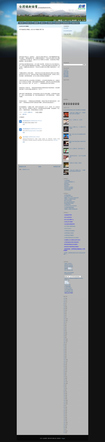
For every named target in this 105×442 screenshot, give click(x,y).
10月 (64, 301)
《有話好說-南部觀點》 (68, 188)
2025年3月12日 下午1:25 (36, 120)
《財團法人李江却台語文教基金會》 (71, 197)
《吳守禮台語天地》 (68, 270)
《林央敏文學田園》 (68, 267)
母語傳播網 (65, 76)
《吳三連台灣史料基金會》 (69, 201)
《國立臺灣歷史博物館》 (68, 203)
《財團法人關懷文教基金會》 (70, 209)
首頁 (39, 166)
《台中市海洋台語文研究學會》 (70, 205)
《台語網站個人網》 (68, 291)
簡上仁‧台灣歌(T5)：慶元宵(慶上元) (77, 148)
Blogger (63, 438)
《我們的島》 (66, 183)
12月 (64, 298)
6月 (64, 308)
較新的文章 (22, 166)
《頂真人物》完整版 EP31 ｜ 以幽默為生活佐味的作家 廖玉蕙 (77, 171)
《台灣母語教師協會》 (69, 207)
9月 (64, 303)
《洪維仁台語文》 (68, 263)
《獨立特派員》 (66, 184)
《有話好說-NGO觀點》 (68, 187)
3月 (64, 313)
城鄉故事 (36, 23)
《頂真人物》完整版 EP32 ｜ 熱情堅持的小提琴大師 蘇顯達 (77, 113)
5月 (64, 310)
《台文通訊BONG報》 (68, 196)
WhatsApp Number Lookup (33, 130)
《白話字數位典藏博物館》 (69, 226)
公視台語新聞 (65, 28)
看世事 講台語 (66, 23)
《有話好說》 (66, 185)
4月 (64, 311)
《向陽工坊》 (66, 280)
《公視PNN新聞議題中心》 (69, 181)
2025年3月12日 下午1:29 (36, 128)
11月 (64, 300)
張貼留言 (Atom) (26, 169)
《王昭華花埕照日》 (67, 274)
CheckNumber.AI (26, 120)
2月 (64, 315)
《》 (66, 281)
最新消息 (24, 114)
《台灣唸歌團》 (67, 286)
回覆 (24, 124)
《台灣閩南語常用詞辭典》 (69, 230)
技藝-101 (43, 23)
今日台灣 (65, 70)
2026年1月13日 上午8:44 (34, 136)
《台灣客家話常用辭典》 (68, 235)
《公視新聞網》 (66, 180)
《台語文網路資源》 (68, 289)
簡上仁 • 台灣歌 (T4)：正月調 (75, 119)
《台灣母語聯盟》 (67, 195)
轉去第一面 (29, 23)
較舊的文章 (57, 166)
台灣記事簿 (50, 23)
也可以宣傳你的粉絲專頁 (67, 30)
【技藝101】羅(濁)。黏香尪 (75, 163)
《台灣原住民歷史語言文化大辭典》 (71, 237)
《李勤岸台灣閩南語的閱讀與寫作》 (73, 278)
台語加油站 (65, 75)
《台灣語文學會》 (68, 288)
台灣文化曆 (65, 71)
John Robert (25, 136)
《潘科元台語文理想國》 (68, 272)
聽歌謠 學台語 (75, 23)
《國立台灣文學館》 (67, 200)
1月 (64, 317)
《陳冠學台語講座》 (68, 265)
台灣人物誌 (65, 72)
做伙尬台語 (58, 23)
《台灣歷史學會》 (67, 204)
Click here (55, 140)
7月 (64, 306)
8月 (64, 305)
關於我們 (21, 23)
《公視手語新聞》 (67, 189)
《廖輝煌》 (68, 268)
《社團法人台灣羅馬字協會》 (69, 199)
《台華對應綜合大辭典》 (68, 233)
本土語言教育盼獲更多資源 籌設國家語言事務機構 (74, 109)
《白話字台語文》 (67, 228)
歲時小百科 (65, 73)
